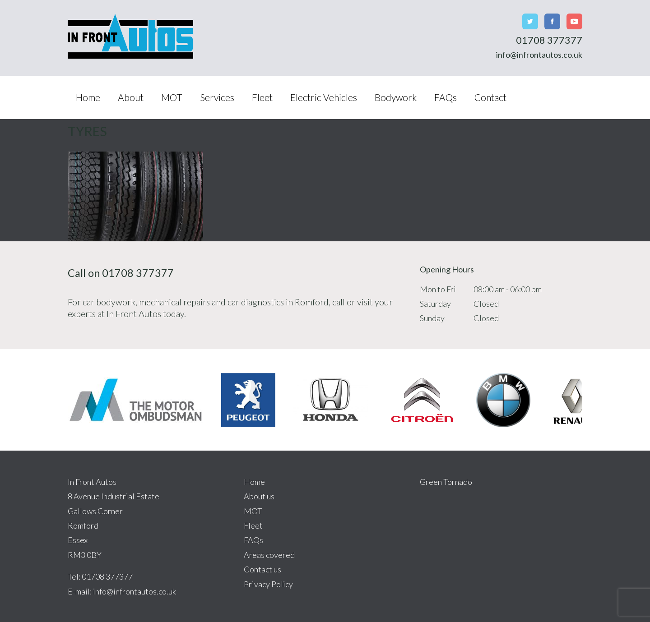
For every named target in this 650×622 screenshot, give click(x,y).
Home (88, 97)
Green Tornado (446, 482)
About (131, 97)
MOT (171, 97)
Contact (490, 97)
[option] (135, 400)
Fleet (262, 97)
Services (217, 97)
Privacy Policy (268, 584)
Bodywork (396, 97)
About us (259, 496)
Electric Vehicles (323, 97)
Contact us (262, 569)
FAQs (445, 97)
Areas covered (269, 555)
